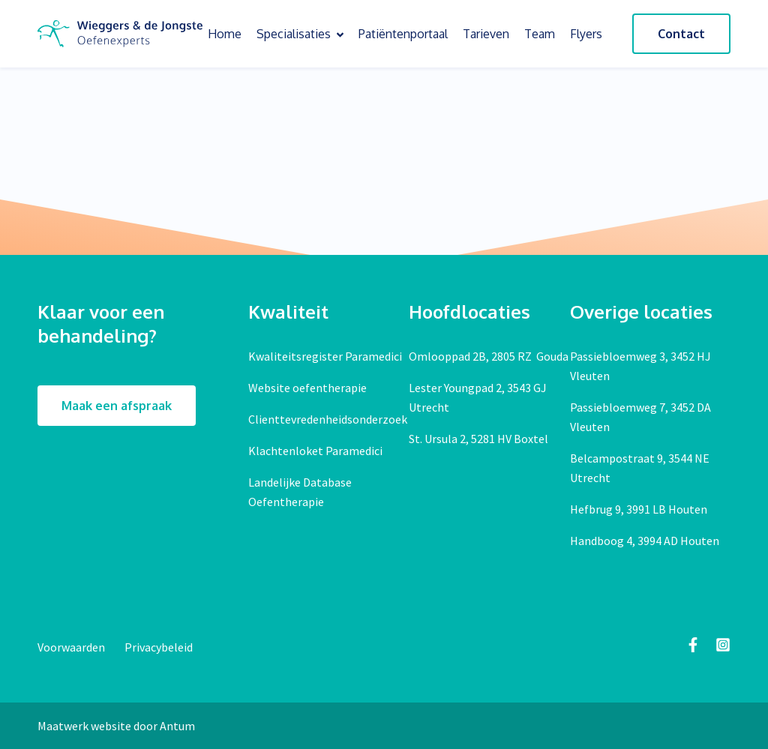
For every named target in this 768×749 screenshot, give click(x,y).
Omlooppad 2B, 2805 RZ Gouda (488, 356)
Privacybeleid (158, 647)
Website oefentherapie (307, 387)
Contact (681, 33)
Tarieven (486, 33)
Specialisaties (300, 33)
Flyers (586, 33)
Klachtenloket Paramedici (315, 450)
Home (225, 33)
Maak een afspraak (117, 406)
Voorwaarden (72, 647)
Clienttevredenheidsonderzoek (327, 419)
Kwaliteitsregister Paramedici (325, 356)
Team (539, 33)
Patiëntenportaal (403, 33)
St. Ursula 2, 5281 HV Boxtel (478, 438)
